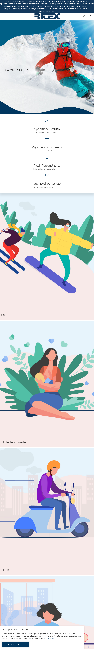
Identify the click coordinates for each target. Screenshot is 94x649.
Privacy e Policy (50, 638)
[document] (42, 637)
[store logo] (41, 16)
